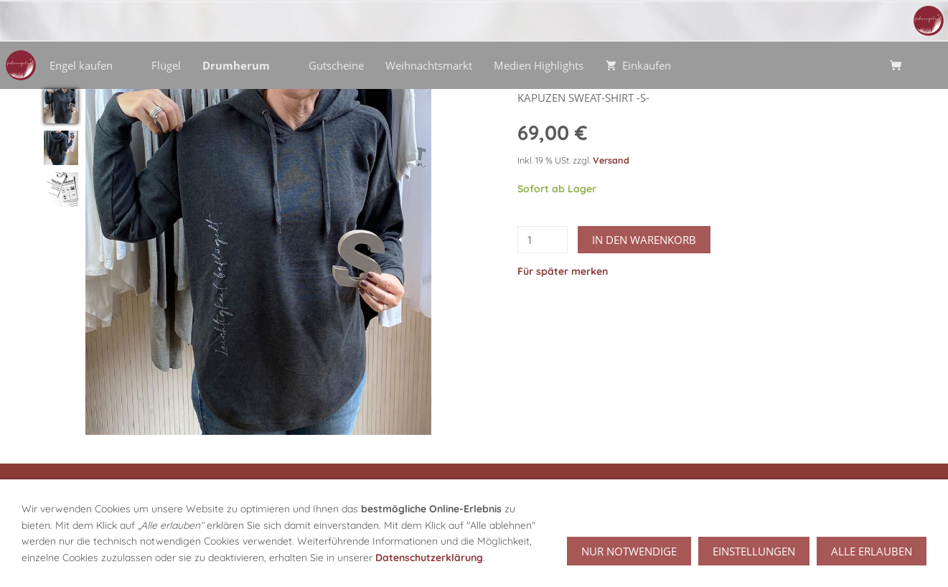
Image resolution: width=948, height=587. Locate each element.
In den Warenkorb (644, 240)
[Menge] (542, 239)
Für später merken (562, 271)
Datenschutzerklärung (429, 563)
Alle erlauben (871, 557)
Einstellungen (754, 557)
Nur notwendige (629, 557)
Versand (611, 160)
